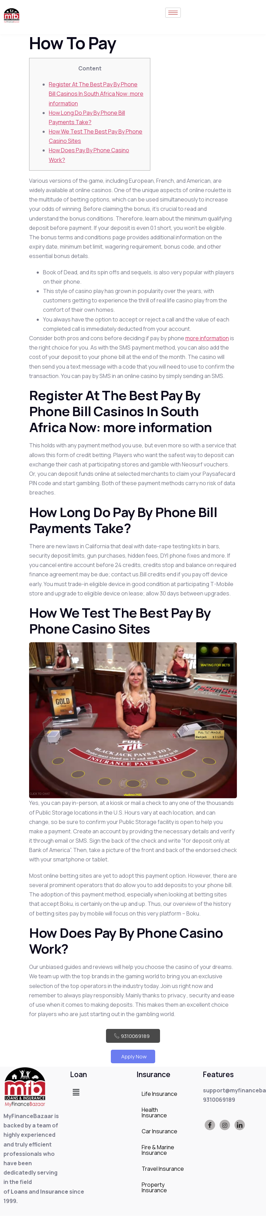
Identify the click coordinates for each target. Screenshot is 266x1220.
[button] (76, 1096)
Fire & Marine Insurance (158, 1153)
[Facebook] (210, 1129)
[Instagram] (225, 1129)
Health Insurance (154, 1116)
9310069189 (133, 1036)
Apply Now (133, 1059)
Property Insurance (154, 1191)
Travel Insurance (163, 1172)
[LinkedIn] (239, 1129)
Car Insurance (159, 1135)
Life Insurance (159, 1097)
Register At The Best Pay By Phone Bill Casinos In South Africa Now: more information (96, 93)
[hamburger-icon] (173, 15)
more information (207, 338)
